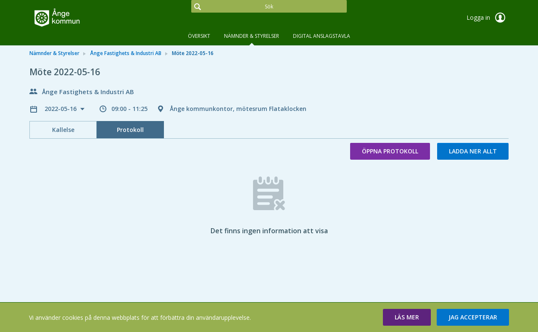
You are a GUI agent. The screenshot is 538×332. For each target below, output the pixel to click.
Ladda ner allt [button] (473, 151)
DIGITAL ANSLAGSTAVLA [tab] (321, 36)
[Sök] (269, 6)
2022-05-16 (61, 109)
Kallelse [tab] (63, 130)
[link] (71, 18)
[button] (407, 317)
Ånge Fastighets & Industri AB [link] (125, 53)
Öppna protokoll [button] (390, 151)
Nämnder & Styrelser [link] (54, 53)
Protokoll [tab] (130, 130)
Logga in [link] (488, 17)
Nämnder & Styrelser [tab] (251, 36)
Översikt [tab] (199, 36)
